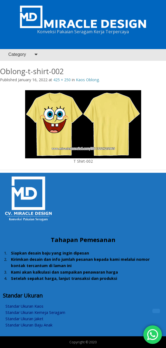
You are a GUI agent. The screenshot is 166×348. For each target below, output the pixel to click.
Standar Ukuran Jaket (24, 318)
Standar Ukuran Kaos (24, 306)
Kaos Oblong (87, 79)
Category (17, 54)
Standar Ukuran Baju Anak (28, 325)
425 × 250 (62, 79)
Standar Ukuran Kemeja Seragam (35, 312)
